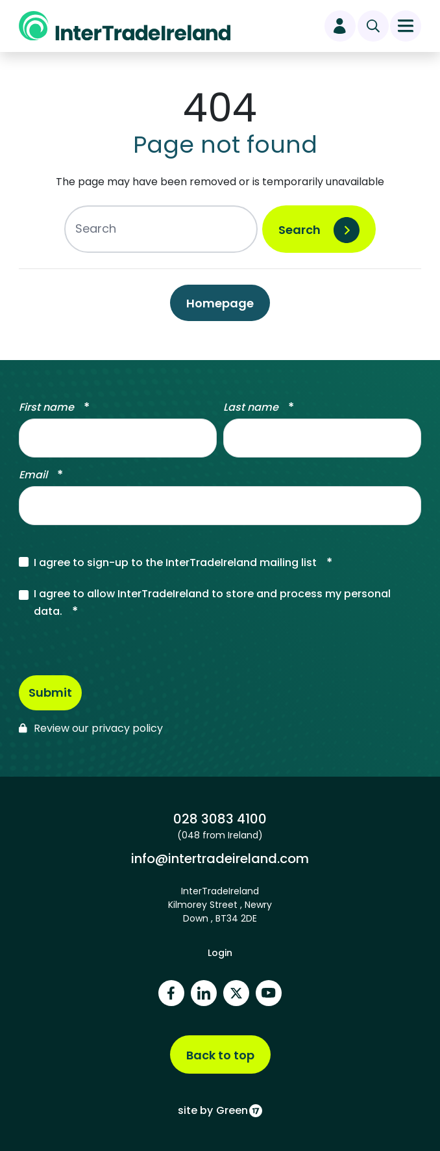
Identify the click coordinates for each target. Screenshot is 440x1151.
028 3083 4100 (220, 818)
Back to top (220, 1055)
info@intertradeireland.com (219, 858)
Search (299, 230)
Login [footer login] (220, 952)
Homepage (220, 303)
